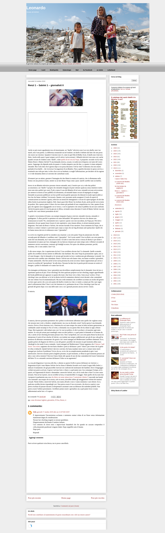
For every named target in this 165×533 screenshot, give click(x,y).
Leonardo (35, 7)
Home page (33, 70)
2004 (115, 275)
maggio (117, 220)
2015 (115, 243)
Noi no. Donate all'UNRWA (71, 64)
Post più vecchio (97, 498)
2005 (115, 272)
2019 (115, 168)
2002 (115, 281)
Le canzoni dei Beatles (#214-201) (122, 196)
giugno (117, 217)
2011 (115, 255)
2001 (115, 284)
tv (65, 400)
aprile (117, 223)
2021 (115, 162)
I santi (43, 70)
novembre (118, 173)
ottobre (117, 176)
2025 (115, 151)
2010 (115, 258)
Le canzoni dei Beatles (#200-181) (122, 182)
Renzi (62, 400)
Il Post (57, 400)
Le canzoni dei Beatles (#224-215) (122, 201)
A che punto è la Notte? (127, 347)
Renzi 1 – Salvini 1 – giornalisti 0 (121, 192)
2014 (115, 246)
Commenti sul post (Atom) (70, 506)
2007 (115, 266)
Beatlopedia (54, 70)
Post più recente (34, 498)
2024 (115, 154)
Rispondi (36, 432)
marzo (117, 226)
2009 (115, 261)
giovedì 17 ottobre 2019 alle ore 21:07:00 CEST (53, 412)
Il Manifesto (115, 308)
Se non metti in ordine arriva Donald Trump (127, 373)
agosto (117, 211)
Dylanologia (67, 70)
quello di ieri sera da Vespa (70, 159)
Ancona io (118, 205)
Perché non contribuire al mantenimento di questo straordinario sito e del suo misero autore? (59, 515)
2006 (115, 269)
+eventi (113, 301)
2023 (115, 156)
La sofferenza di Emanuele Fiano (125, 319)
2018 (115, 235)
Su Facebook (87, 70)
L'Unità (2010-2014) (117, 294)
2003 (115, 278)
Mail (77, 70)
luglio (117, 214)
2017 (115, 238)
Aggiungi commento (36, 438)
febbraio (118, 228)
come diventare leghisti (39, 400)
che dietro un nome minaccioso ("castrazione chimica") (70, 377)
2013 (115, 249)
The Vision (114, 304)
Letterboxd (111, 70)
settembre (118, 208)
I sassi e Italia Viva (121, 179)
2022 (115, 159)
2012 (115, 252)
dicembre (118, 170)
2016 (115, 241)
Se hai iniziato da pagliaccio (120, 187)
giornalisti (50, 400)
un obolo (100, 70)
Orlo (34, 412)
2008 (115, 264)
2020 (115, 165)
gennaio (118, 231)
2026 (115, 148)
